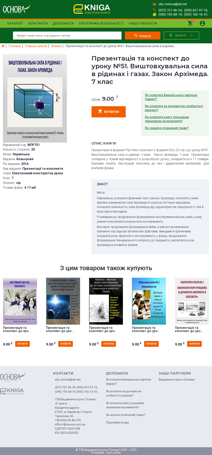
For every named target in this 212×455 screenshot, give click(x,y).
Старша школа (36, 46)
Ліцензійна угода (117, 422)
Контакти (38, 23)
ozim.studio (113, 452)
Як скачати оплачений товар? (167, 128)
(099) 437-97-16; (196, 10)
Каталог (15, 23)
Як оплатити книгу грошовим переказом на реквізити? (167, 119)
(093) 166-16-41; (196, 14)
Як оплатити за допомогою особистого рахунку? (174, 108)
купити (108, 111)
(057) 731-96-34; (170, 10)
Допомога (63, 23)
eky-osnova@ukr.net (173, 4)
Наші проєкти (143, 23)
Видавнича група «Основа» (177, 379)
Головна (14, 46)
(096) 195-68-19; (170, 14)
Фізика (56, 46)
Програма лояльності (101, 23)
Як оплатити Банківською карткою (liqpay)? (171, 97)
